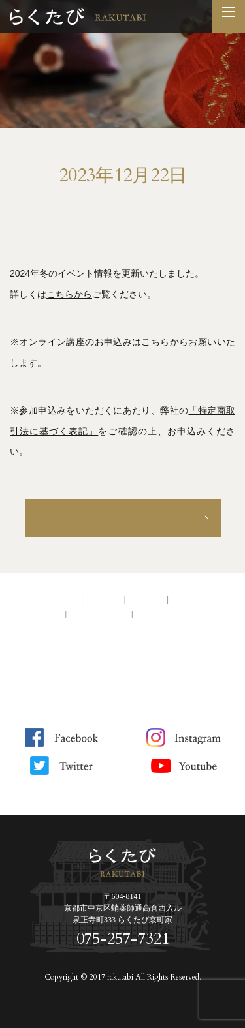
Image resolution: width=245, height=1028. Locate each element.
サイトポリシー (99, 613)
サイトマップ (161, 613)
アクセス (146, 599)
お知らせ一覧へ (122, 517)
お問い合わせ (196, 599)
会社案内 (103, 599)
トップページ (52, 599)
